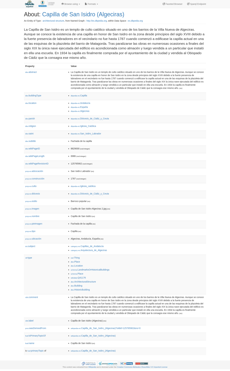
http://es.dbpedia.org (96, 20)
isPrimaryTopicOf (35, 335)
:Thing (75, 257)
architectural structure (53, 20)
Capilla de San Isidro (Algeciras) (83, 14)
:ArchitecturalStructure (83, 281)
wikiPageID (32, 148)
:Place (75, 261)
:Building (76, 285)
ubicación (33, 238)
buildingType (33, 95)
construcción (34, 178)
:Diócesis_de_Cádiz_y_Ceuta (90, 118)
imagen (32, 208)
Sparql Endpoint (196, 4)
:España (79, 107)
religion (30, 126)
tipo (30, 231)
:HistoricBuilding (80, 289)
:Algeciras (80, 111)
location (30, 103)
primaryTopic (35, 350)
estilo (31, 201)
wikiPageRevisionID (37, 163)
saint (29, 133)
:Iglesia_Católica (83, 126)
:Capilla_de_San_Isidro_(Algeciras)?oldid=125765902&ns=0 (106, 328)
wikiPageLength (35, 156)
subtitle (30, 141)
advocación (34, 171)
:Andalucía (80, 103)
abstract (31, 72)
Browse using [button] (70, 4)
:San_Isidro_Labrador (86, 133)
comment (31, 297)
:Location (77, 265)
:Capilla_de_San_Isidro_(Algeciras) (93, 335)
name (29, 343)
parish (30, 118)
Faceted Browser (173, 4)
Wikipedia (92, 367)
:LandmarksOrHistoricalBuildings (90, 269)
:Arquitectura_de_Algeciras (89, 250)
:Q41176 (78, 277)
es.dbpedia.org (135, 20)
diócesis (32, 193)
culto (31, 186)
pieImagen (33, 223)
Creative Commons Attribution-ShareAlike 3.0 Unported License (142, 367)
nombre (32, 216)
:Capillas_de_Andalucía (87, 246)
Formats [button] (91, 4)
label (29, 320)
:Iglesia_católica (83, 186)
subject (30, 246)
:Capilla (79, 95)
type (28, 257)
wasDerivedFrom (35, 328)
